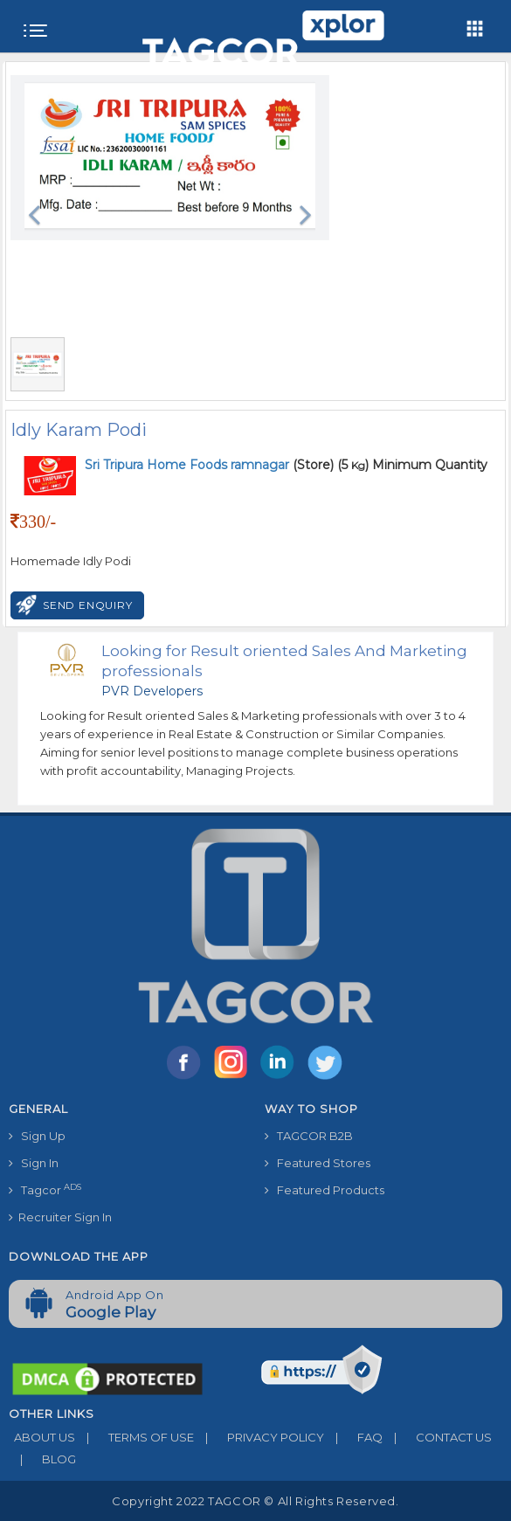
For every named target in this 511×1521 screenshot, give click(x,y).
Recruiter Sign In (60, 1217)
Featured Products (324, 1190)
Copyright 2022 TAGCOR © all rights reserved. (255, 1501)
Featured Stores (317, 1163)
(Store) (209, 465)
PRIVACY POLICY (259, 1437)
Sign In (34, 1163)
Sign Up (37, 1136)
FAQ (353, 1437)
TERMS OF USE (134, 1437)
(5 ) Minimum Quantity (412, 465)
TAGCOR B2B (309, 1136)
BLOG (42, 1459)
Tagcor (45, 1189)
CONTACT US (437, 1437)
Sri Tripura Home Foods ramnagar (189, 465)
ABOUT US (42, 1437)
